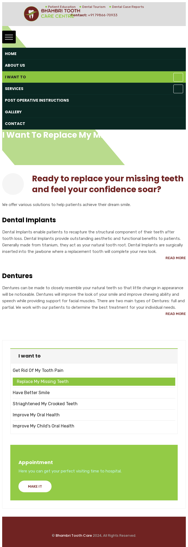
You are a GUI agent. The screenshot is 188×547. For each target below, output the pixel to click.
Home (11, 53)
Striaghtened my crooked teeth (45, 403)
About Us (15, 65)
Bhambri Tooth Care (74, 535)
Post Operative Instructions (37, 100)
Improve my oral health (36, 414)
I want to (15, 77)
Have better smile (31, 392)
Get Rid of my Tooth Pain (38, 370)
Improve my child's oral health (43, 426)
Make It (35, 486)
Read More (175, 258)
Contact (15, 123)
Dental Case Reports (128, 7)
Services (14, 88)
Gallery (13, 112)
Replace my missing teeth (43, 381)
